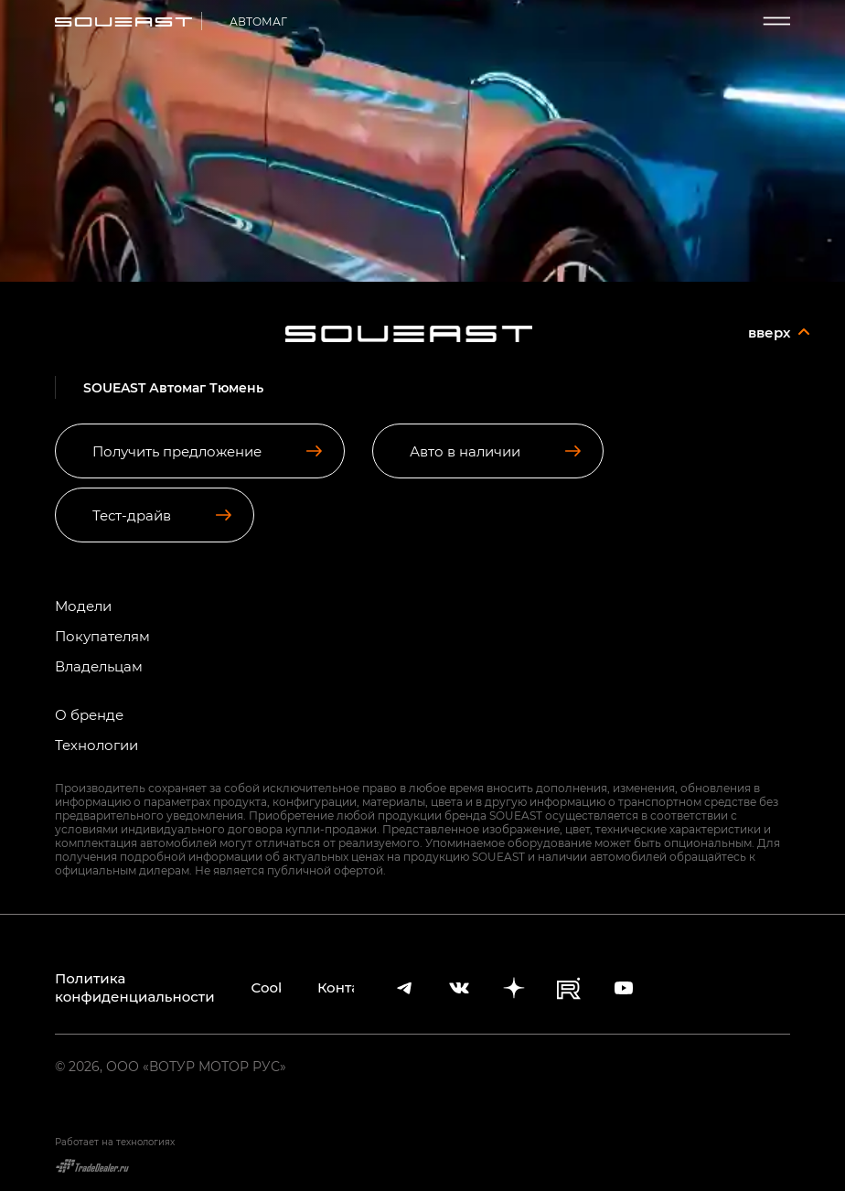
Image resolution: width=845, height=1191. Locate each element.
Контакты (336, 987)
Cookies (266, 987)
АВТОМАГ (258, 21)
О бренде (89, 715)
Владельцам (99, 666)
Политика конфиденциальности (135, 987)
